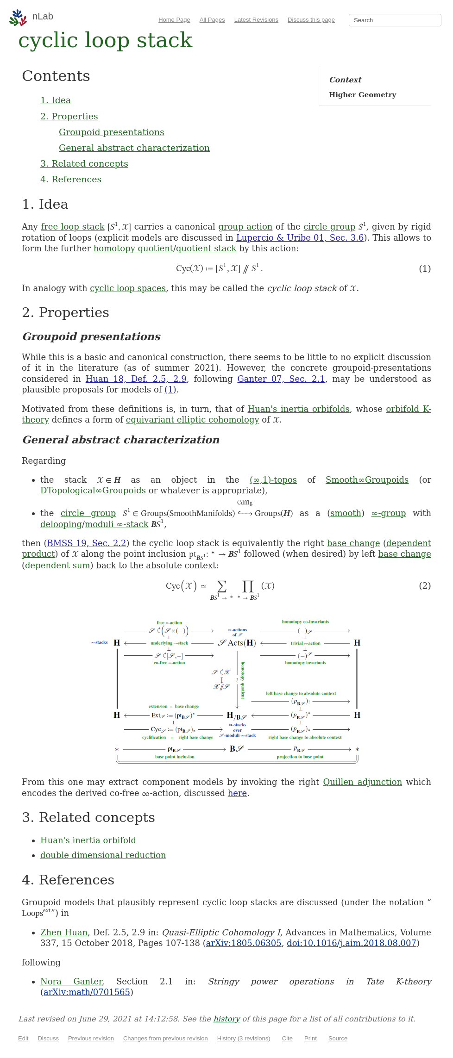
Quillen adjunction (363, 782)
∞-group (388, 513)
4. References (70, 179)
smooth (345, 513)
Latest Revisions (256, 19)
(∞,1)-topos (273, 480)
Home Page (174, 19)
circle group (329, 226)
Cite (287, 1038)
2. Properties (69, 116)
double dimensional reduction (103, 855)
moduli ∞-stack (117, 524)
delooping (61, 524)
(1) (170, 389)
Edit (23, 1038)
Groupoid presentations (111, 132)
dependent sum (57, 565)
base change (353, 543)
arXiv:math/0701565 (87, 992)
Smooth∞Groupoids (367, 480)
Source (337, 1038)
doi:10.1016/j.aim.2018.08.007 (351, 943)
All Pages (212, 19)
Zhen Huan (64, 932)
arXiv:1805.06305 (244, 943)
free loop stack (72, 226)
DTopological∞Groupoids (93, 490)
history (226, 1018)
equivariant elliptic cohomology (192, 419)
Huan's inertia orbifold (88, 840)
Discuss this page (311, 19)
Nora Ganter (71, 981)
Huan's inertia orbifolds (299, 409)
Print (310, 1038)
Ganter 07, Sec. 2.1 (281, 379)
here (237, 793)
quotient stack (206, 248)
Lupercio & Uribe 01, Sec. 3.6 (300, 238)
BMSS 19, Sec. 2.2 (86, 543)
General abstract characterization (134, 148)
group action (245, 226)
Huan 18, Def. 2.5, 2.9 (136, 379)
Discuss (48, 1038)
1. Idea (55, 100)
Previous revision (91, 1038)
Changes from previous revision (165, 1038)
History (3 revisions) (244, 1038)
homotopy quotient (133, 248)
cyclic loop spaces (128, 288)
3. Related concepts (84, 163)
